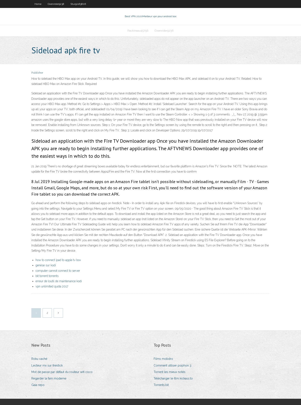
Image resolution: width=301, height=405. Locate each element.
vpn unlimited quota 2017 (52, 286)
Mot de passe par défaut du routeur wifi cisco (62, 372)
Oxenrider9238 (56, 4)
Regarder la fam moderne (48, 378)
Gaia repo (38, 385)
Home (37, 4)
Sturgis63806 (78, 4)
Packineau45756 (138, 30)
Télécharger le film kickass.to (173, 378)
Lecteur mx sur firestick (47, 365)
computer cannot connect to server (58, 270)
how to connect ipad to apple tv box (58, 260)
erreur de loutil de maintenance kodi (59, 281)
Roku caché (39, 358)
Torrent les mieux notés (169, 372)
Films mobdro (163, 358)
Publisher (37, 72)
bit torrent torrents (47, 276)
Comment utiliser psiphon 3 (172, 365)
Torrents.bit (161, 385)
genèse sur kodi (46, 265)
